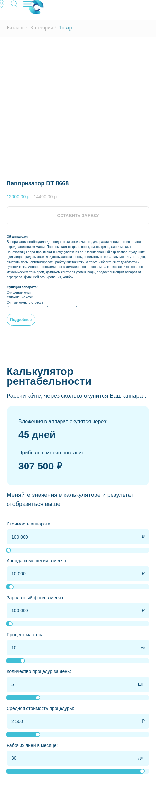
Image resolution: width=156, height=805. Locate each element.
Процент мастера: (26, 634)
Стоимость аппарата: (29, 523)
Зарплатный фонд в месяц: (36, 597)
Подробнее (21, 319)
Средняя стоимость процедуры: (40, 708)
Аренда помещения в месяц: (37, 560)
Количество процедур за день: (39, 671)
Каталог (15, 27)
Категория (41, 27)
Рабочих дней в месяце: (32, 745)
